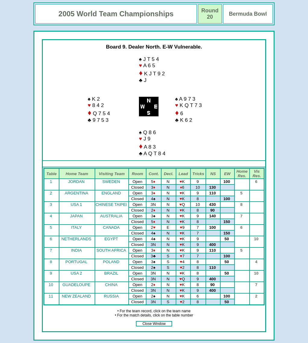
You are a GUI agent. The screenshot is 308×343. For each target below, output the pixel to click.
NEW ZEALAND (76, 296)
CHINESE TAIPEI (111, 204)
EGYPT (111, 239)
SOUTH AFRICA (111, 250)
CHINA (111, 284)
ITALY (76, 227)
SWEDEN (111, 181)
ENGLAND (111, 193)
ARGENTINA (76, 193)
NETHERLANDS (76, 239)
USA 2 (76, 273)
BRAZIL (111, 273)
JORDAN (76, 181)
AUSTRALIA (111, 216)
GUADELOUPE (76, 284)
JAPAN (76, 216)
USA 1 (76, 204)
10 (52, 284)
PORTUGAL (76, 262)
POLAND (111, 262)
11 (52, 296)
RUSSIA (111, 296)
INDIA (76, 250)
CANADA (111, 227)
